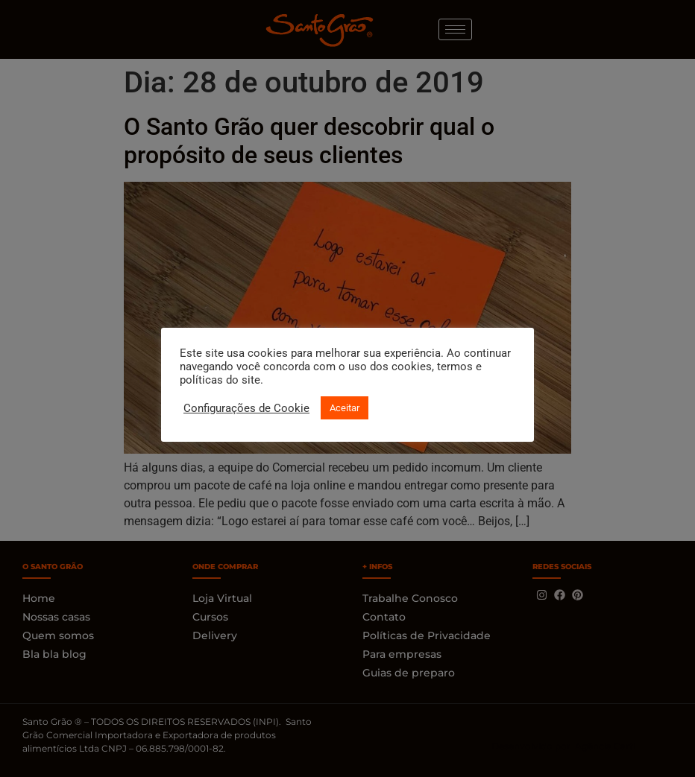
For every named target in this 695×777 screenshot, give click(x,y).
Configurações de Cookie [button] (246, 408)
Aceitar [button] (344, 407)
